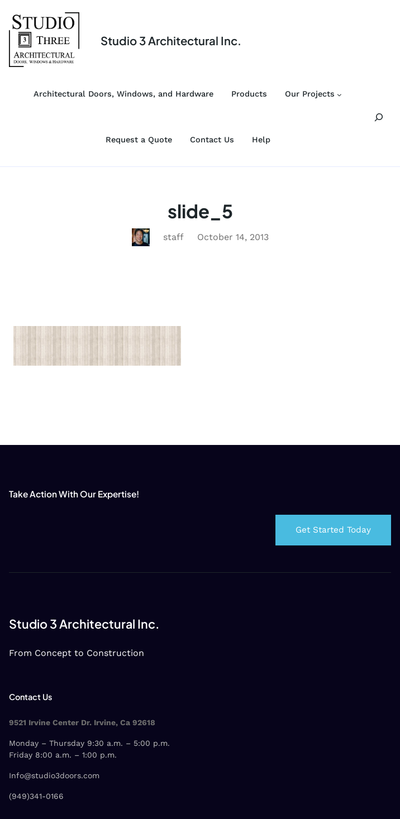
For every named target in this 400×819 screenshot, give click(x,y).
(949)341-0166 (36, 796)
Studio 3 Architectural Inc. (171, 40)
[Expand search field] (378, 117)
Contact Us (30, 697)
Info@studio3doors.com (54, 775)
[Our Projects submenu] (339, 94)
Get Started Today (333, 530)
